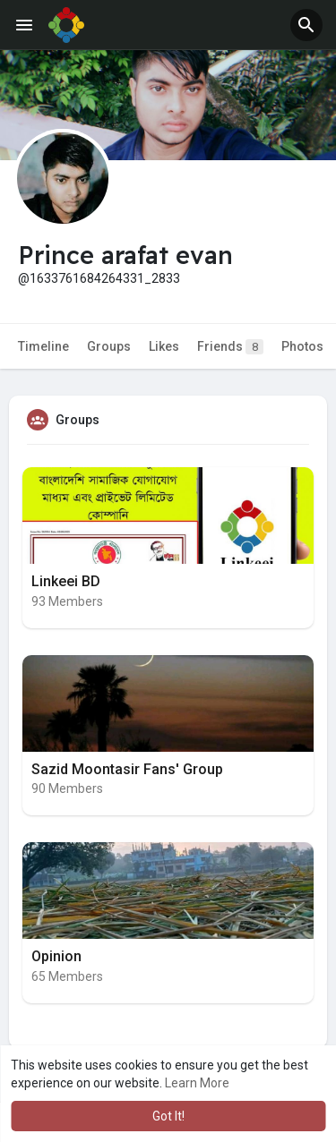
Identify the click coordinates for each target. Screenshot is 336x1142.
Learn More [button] (197, 1083)
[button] (306, 25)
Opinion (56, 956)
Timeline (43, 346)
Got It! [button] (168, 1116)
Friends (230, 346)
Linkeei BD (65, 581)
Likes (164, 346)
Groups (109, 346)
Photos (302, 346)
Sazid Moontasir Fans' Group (127, 769)
